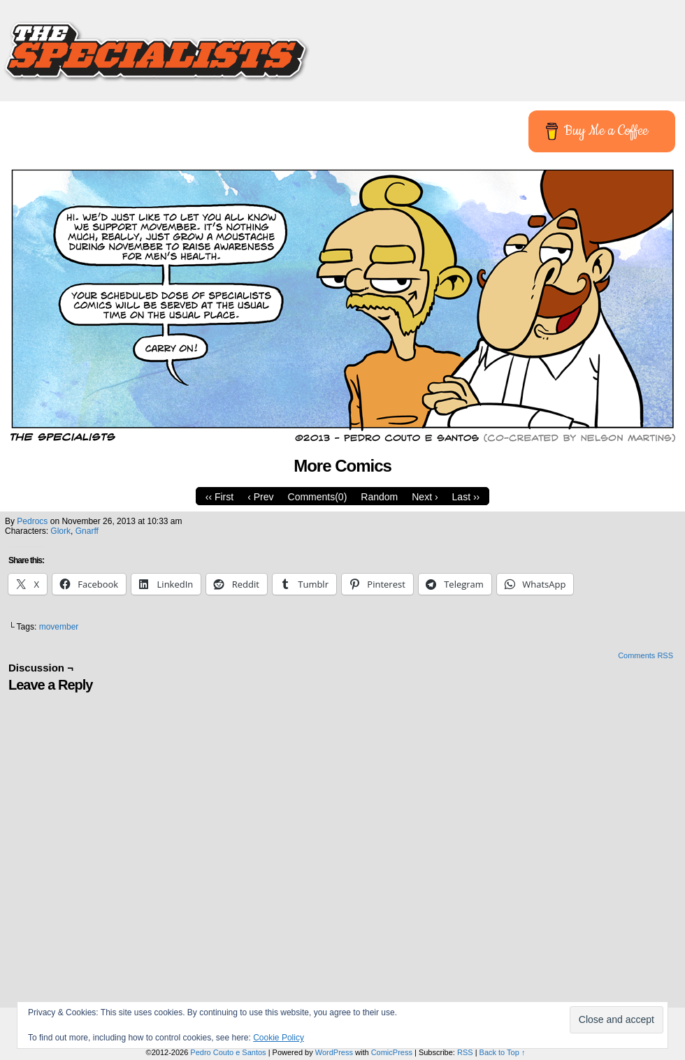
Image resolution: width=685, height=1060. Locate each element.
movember (59, 627)
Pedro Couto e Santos (228, 1052)
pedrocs (32, 521)
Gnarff (87, 531)
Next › (425, 496)
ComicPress (391, 1052)
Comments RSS (645, 655)
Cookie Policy (278, 1038)
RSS (465, 1052)
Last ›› (466, 496)
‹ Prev (260, 496)
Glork (60, 531)
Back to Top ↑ (503, 1052)
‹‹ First (219, 496)
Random (379, 496)
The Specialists (342, 45)
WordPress (334, 1052)
